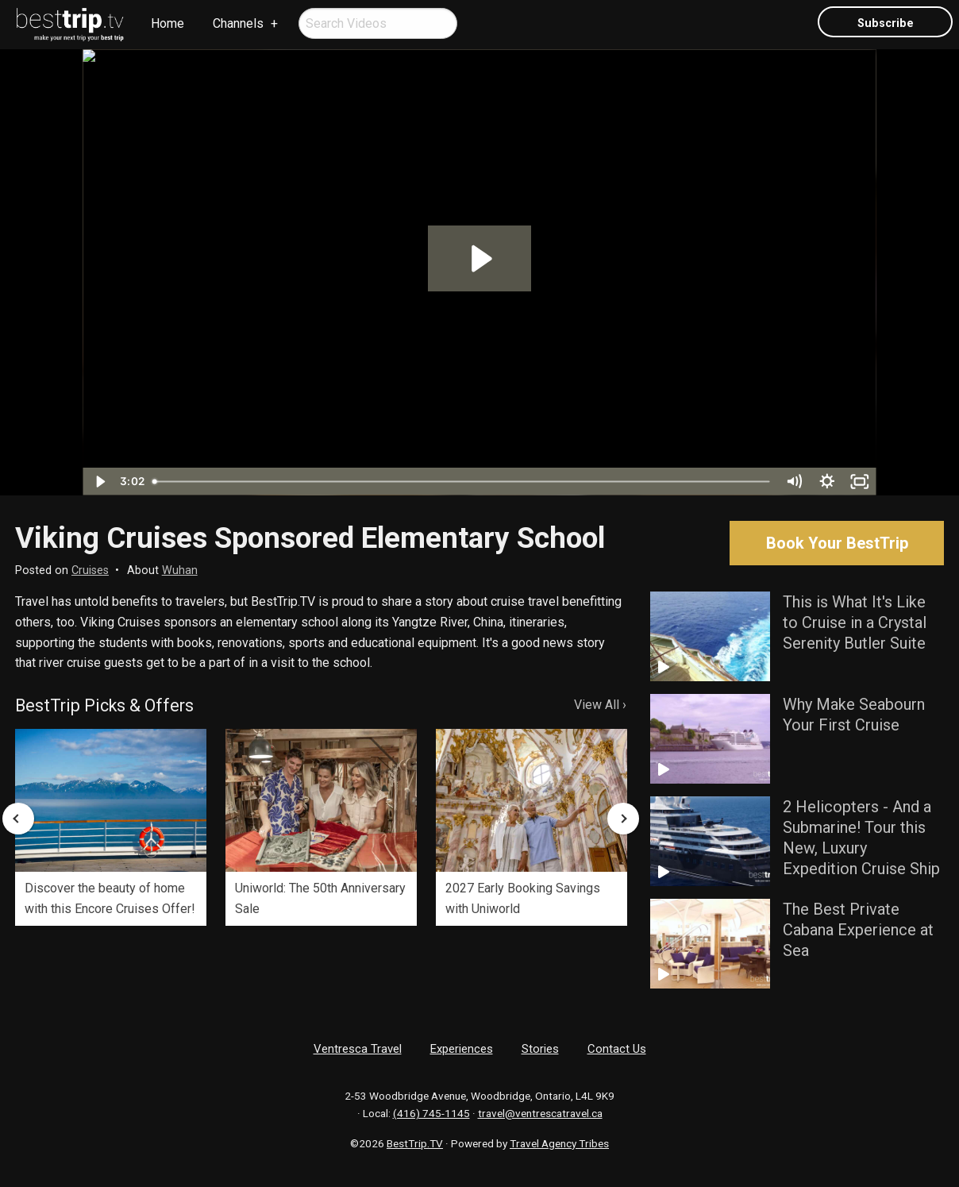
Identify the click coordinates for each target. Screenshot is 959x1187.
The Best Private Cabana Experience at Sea (858, 930)
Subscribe (885, 23)
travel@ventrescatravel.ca (540, 1113)
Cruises (90, 570)
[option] (111, 827)
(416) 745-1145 (431, 1113)
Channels (238, 23)
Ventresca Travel (358, 1049)
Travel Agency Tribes (559, 1143)
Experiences (461, 1049)
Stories (540, 1049)
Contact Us (616, 1049)
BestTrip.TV (415, 1143)
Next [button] (623, 818)
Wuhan (180, 570)
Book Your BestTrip (837, 543)
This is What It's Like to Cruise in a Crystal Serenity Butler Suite (854, 622)
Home (167, 23)
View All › (600, 704)
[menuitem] (70, 24)
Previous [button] (18, 818)
